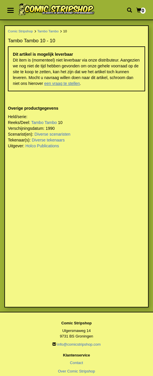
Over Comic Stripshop (76, 371)
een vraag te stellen (62, 83)
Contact (76, 363)
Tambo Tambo (48, 31)
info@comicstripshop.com (79, 344)
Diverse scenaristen (52, 134)
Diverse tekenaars (48, 140)
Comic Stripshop (20, 31)
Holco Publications (42, 146)
